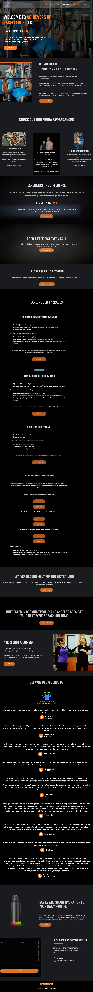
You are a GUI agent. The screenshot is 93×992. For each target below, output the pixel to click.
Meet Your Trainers (43, 4)
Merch (51, 4)
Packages (58, 4)
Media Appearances (67, 4)
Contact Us (85, 4)
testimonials (77, 4)
